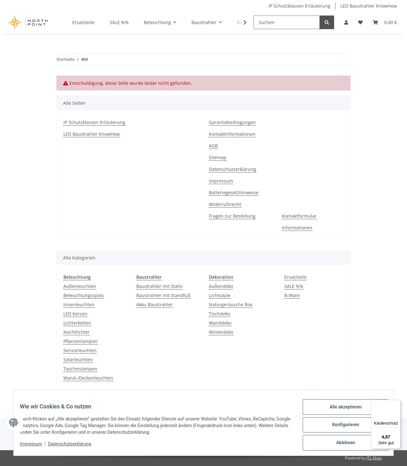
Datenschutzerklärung (73, 446)
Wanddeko (220, 323)
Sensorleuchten (80, 350)
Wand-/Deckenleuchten (88, 378)
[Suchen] (287, 22)
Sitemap (217, 157)
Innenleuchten (78, 304)
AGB (213, 146)
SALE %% (293, 286)
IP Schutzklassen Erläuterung (299, 6)
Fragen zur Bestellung (232, 216)
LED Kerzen (75, 314)
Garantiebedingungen (232, 122)
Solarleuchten (78, 360)
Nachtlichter (76, 332)
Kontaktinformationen (232, 134)
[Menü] (397, 403)
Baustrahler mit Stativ (159, 286)
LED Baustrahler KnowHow (368, 6)
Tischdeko (219, 314)
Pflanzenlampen (80, 341)
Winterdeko (221, 332)
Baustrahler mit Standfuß (163, 295)
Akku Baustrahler (154, 304)
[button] (346, 22)
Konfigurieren (341, 427)
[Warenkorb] (385, 22)
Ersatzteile (295, 277)
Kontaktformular (299, 216)
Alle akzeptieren (342, 410)
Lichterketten (77, 323)
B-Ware (292, 295)
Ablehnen (341, 443)
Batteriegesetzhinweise (233, 193)
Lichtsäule (219, 295)
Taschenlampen (80, 369)
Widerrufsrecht (225, 204)
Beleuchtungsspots (83, 295)
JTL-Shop (374, 458)
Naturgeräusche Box (230, 304)
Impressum (35, 446)
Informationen (297, 228)
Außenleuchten (79, 286)
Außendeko (221, 286)
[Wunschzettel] (360, 22)
